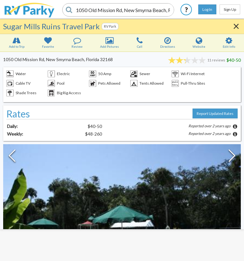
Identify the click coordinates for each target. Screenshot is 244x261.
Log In (207, 9)
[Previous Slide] (12, 157)
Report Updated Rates (215, 113)
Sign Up (230, 9)
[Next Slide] (232, 157)
